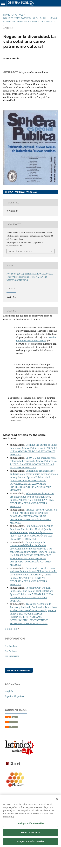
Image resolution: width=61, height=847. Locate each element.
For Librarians (12, 655)
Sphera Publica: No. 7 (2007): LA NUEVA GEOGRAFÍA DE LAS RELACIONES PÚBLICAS (33, 451)
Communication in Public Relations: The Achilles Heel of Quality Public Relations (31, 529)
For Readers (11, 646)
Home (6, 14)
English (9, 691)
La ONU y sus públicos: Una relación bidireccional (33, 459)
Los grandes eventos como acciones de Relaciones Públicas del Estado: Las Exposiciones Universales (33, 571)
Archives (17, 14)
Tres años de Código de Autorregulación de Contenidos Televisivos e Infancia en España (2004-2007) (33, 607)
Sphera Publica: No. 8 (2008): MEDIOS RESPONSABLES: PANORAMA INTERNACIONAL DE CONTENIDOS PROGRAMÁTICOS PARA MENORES (30, 484)
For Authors (11, 651)
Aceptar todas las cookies (30, 843)
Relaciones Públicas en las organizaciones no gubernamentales (32, 495)
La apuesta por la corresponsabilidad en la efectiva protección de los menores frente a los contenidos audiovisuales (31, 547)
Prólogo (30, 509)
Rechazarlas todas (30, 834)
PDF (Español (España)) (23, 192)
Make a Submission (19, 670)
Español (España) (14, 696)
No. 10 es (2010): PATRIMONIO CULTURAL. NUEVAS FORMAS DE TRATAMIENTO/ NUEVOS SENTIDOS (30, 20)
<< (4, 628)
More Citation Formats (20, 251)
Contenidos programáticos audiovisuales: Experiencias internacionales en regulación (34, 474)
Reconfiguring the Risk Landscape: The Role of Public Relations (32, 589)
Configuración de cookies (30, 825)
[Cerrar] (57, 801)
